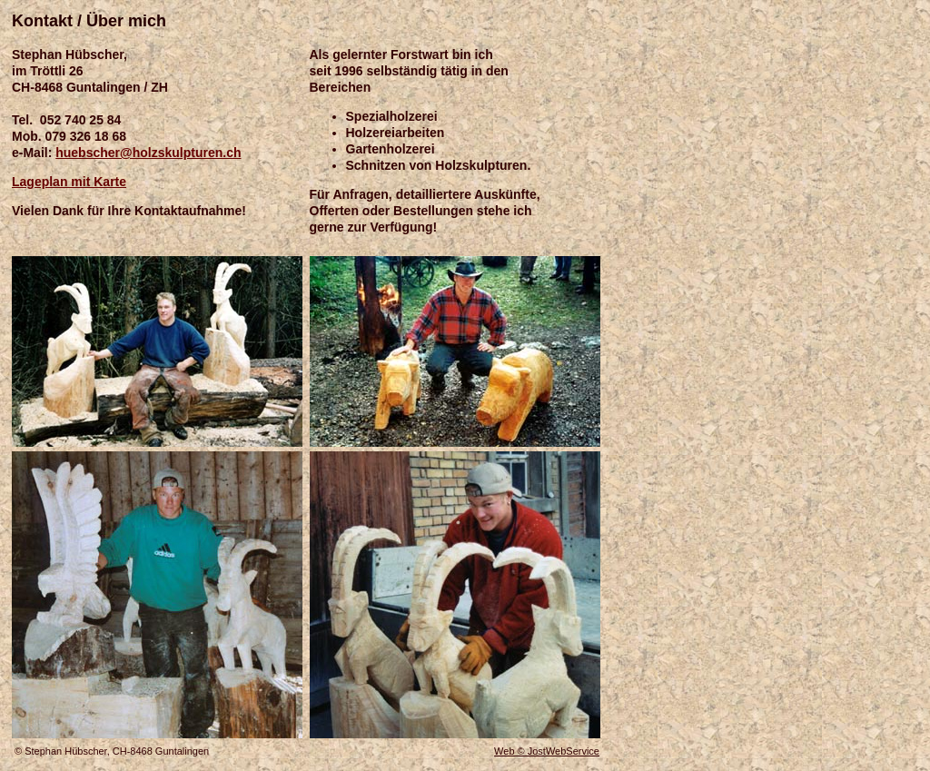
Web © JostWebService (546, 751)
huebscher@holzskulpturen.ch (148, 152)
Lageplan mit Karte (69, 181)
